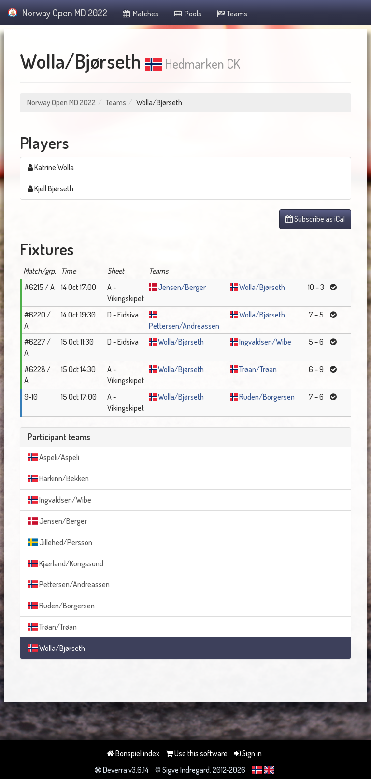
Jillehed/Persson (60, 542)
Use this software (197, 753)
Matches (140, 13)
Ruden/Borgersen (267, 397)
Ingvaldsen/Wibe (265, 341)
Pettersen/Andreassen (184, 326)
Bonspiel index (133, 753)
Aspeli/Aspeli (53, 457)
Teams (232, 13)
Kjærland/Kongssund (65, 563)
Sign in (248, 753)
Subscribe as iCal (315, 219)
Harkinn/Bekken (58, 478)
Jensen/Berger (182, 287)
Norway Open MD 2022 (57, 12)
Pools (187, 13)
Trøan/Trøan (258, 369)
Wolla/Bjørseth (262, 287)
